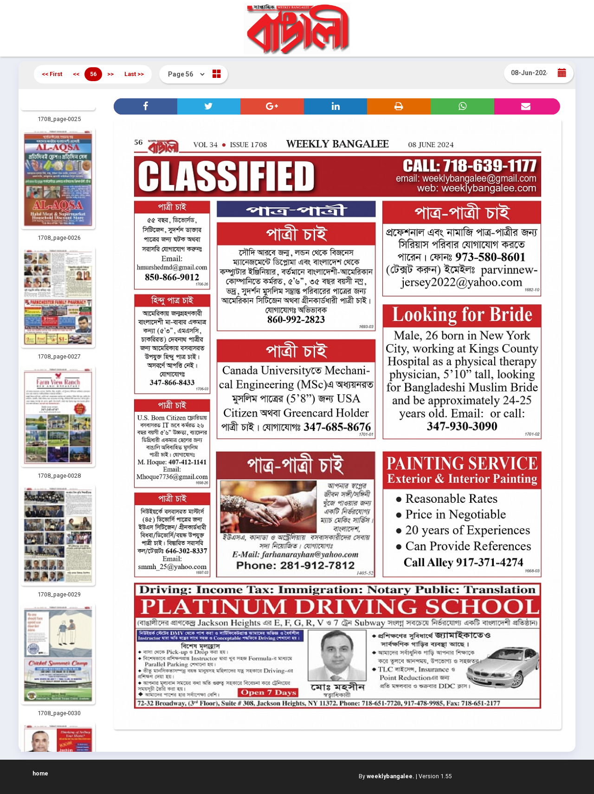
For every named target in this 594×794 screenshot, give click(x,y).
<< (76, 73)
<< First (52, 73)
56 (93, 73)
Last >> (134, 73)
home (40, 773)
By (386, 776)
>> (110, 73)
